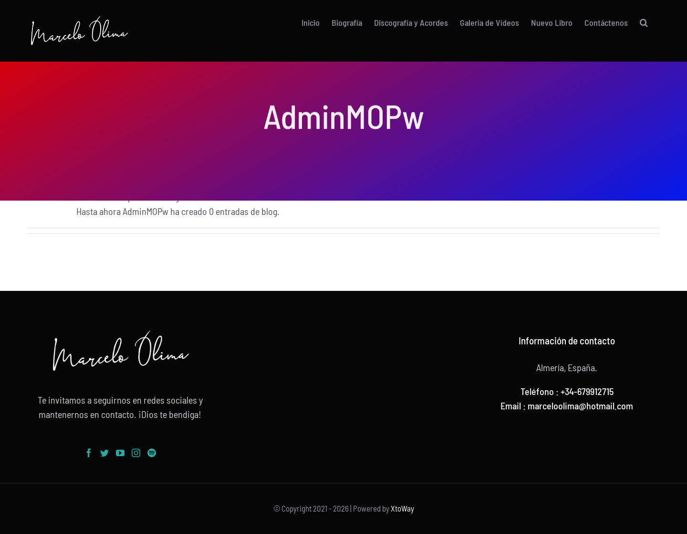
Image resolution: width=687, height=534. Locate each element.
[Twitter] (104, 453)
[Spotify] (151, 453)
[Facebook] (88, 453)
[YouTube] (120, 453)
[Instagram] (136, 453)
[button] (644, 22)
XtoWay (402, 508)
